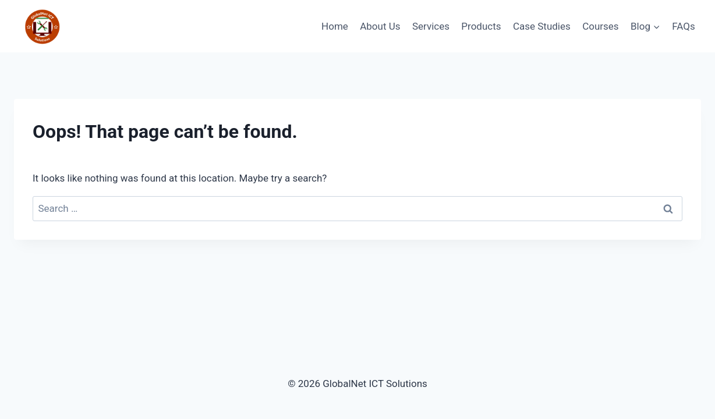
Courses (600, 26)
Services (430, 26)
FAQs (683, 26)
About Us (380, 26)
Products (481, 26)
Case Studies (542, 26)
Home (334, 26)
